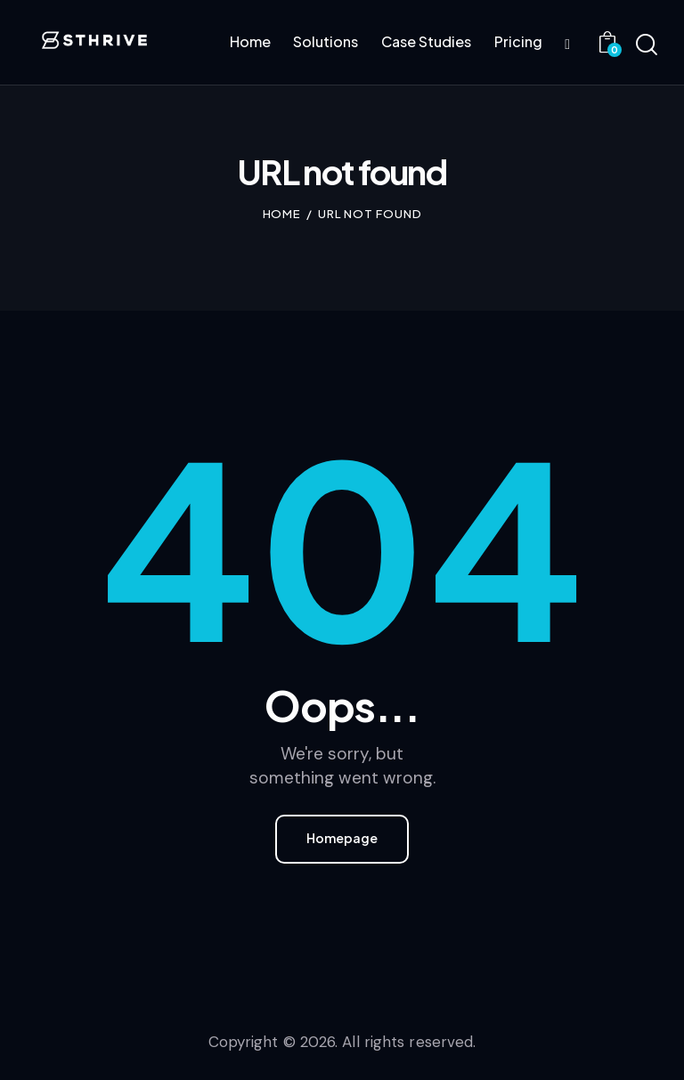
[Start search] (646, 45)
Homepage (342, 839)
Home (282, 214)
